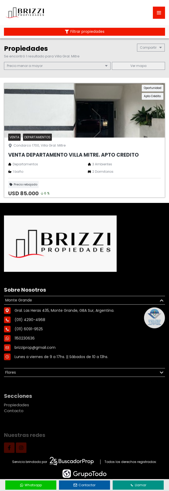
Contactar (85, 485)
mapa (138, 65)
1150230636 (25, 360)
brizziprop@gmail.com (35, 370)
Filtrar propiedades (84, 31)
